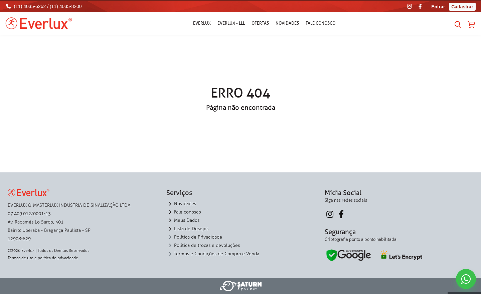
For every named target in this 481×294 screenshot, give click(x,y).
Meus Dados (186, 220)
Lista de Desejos (191, 229)
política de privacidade (58, 258)
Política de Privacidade (198, 237)
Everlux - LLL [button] (231, 23)
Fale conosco (320, 23)
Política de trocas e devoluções (207, 245)
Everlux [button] (202, 23)
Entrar (438, 6)
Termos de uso (20, 258)
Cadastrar (462, 6)
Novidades (287, 23)
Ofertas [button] (260, 23)
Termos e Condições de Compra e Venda (216, 254)
